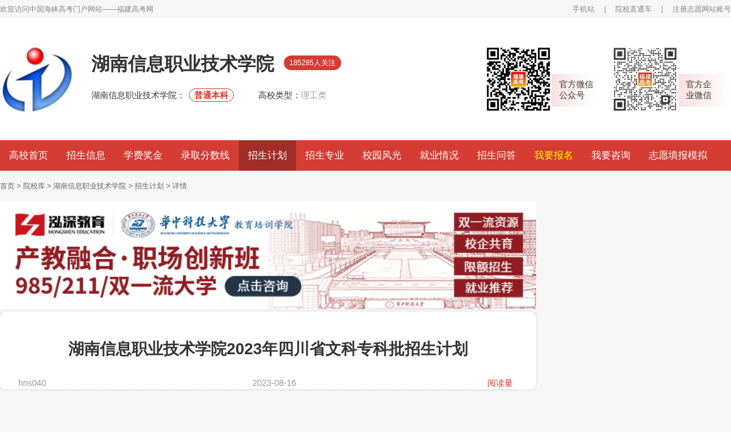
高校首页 (28, 155)
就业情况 (439, 155)
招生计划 (267, 155)
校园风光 (381, 155)
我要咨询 (611, 155)
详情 (179, 186)
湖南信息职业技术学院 (89, 186)
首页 (7, 186)
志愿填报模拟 (678, 155)
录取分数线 (205, 155)
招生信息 (85, 155)
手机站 (584, 9)
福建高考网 (135, 9)
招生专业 (324, 155)
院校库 (34, 186)
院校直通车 (633, 9)
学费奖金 (143, 155)
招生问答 (496, 155)
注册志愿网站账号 (702, 9)
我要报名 (553, 155)
